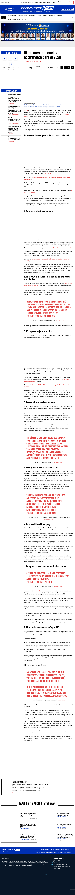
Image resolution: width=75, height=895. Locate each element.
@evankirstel (56, 501)
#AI (64, 692)
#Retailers (56, 692)
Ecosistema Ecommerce (61, 816)
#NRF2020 (31, 498)
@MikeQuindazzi (51, 507)
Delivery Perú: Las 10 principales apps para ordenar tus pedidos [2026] (28, 815)
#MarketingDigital (35, 455)
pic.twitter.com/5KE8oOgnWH (41, 513)
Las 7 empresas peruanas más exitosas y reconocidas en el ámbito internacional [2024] (27, 836)
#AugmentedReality (36, 501)
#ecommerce (56, 452)
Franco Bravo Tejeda (31, 67)
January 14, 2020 (48, 519)
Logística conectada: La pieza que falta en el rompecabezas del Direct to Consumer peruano (14, 129)
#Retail (47, 692)
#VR (60, 690)
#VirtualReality (34, 692)
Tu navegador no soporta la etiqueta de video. (37, 32)
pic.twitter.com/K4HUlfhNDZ (40, 316)
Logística (11, 134)
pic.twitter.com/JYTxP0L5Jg (53, 695)
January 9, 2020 (60, 320)
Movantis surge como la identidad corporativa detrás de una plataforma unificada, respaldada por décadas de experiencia (14, 98)
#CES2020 (31, 301)
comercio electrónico (56, 414)
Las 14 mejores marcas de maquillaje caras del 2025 (63, 814)
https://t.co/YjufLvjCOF (37, 452)
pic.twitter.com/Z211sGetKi (39, 582)
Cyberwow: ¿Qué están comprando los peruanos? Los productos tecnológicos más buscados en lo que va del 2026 (14, 109)
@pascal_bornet (34, 507)
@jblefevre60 (53, 504)
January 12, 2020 (61, 700)
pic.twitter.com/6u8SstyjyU (45, 458)
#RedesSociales (34, 579)
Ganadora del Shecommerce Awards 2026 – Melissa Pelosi (14, 138)
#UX (28, 458)
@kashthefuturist (48, 510)
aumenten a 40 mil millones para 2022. (60, 248)
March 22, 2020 (58, 462)
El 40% (26, 110)
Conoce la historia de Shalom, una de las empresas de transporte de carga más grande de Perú (65, 836)
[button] (72, 17)
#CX (57, 498)
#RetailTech (32, 695)
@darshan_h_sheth (36, 504)
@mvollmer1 (32, 510)
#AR (39, 498)
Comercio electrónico (13, 114)
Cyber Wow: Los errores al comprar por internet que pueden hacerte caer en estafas (14, 120)
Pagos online (11, 103)
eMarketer (48, 173)
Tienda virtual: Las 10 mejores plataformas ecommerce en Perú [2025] (28, 825)
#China (46, 579)
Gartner (26, 335)
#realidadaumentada (56, 455)
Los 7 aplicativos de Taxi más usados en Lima (64, 825)
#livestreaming (45, 573)
